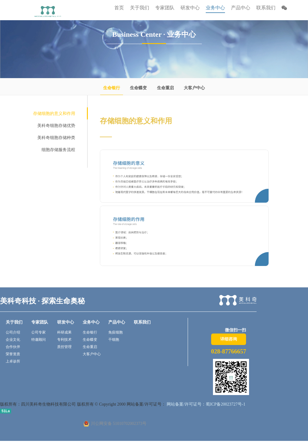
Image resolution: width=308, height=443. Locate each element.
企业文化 (13, 339)
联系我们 (266, 7)
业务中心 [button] (215, 7)
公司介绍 (13, 332)
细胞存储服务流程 (58, 149)
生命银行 (111, 88)
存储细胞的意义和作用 (54, 113)
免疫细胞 (115, 332)
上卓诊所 (13, 361)
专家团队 (39, 322)
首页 (119, 7)
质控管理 (64, 347)
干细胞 (113, 339)
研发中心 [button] (190, 7)
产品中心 (116, 322)
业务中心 (91, 322)
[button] (284, 8)
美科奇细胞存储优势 (56, 125)
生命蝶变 (138, 88)
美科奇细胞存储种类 (56, 137)
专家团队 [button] (164, 7)
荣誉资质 (13, 354)
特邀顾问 (38, 339)
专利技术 (64, 339)
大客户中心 (194, 88)
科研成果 (64, 332)
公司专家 (38, 332)
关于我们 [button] (139, 7)
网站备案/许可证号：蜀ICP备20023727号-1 (205, 404)
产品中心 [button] (240, 7)
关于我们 (14, 322)
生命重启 (165, 88)
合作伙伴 (13, 347)
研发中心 (65, 322)
